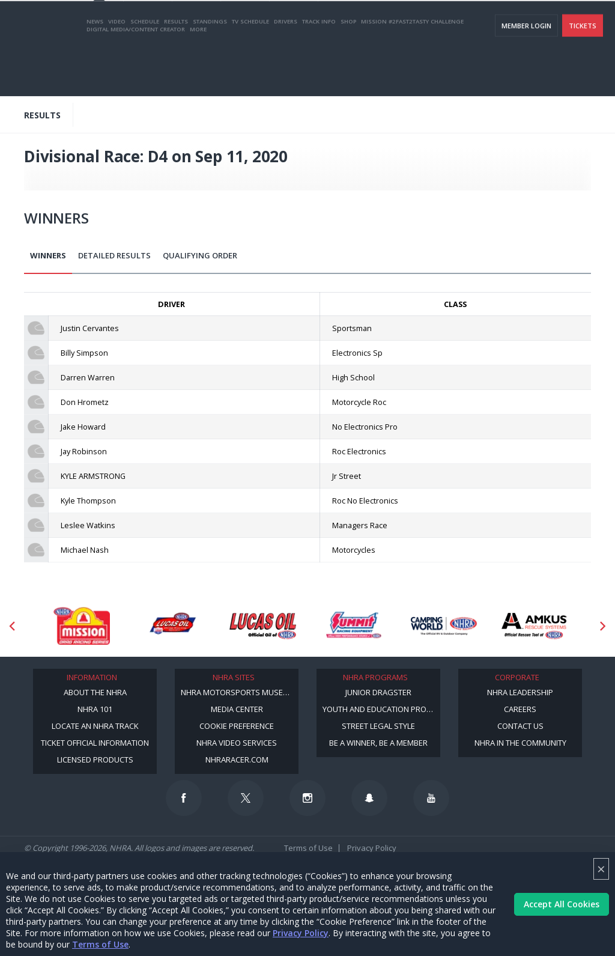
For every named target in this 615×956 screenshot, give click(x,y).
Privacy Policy (301, 933)
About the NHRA (95, 692)
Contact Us (520, 725)
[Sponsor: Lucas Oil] (262, 625)
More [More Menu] (198, 76)
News (94, 68)
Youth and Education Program (381, 709)
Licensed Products (95, 759)
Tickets (582, 72)
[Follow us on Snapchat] (369, 798)
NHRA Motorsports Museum (238, 692)
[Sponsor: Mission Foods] (81, 625)
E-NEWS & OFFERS (538, 24)
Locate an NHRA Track (95, 725)
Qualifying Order (200, 255)
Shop (348, 68)
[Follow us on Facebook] (184, 798)
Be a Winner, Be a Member (378, 742)
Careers (520, 709)
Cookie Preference (236, 725)
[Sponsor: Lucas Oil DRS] (172, 625)
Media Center (237, 709)
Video (117, 68)
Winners (48, 255)
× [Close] (601, 868)
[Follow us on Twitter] (246, 798)
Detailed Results (114, 255)
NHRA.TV (485, 24)
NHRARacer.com (236, 759)
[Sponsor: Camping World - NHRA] (444, 625)
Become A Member (430, 24)
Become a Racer (363, 24)
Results (176, 68)
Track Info (319, 68)
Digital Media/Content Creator (135, 76)
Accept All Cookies (561, 904)
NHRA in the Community (520, 742)
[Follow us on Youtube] (431, 798)
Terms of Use (100, 944)
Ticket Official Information (95, 742)
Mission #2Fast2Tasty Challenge (412, 68)
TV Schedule (250, 68)
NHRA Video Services (236, 742)
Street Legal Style (378, 725)
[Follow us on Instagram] (307, 798)
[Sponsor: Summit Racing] (353, 625)
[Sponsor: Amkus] (534, 625)
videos (587, 24)
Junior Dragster (378, 692)
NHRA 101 (94, 709)
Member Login (526, 72)
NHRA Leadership (520, 692)
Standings (210, 68)
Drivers (285, 68)
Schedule (144, 68)
